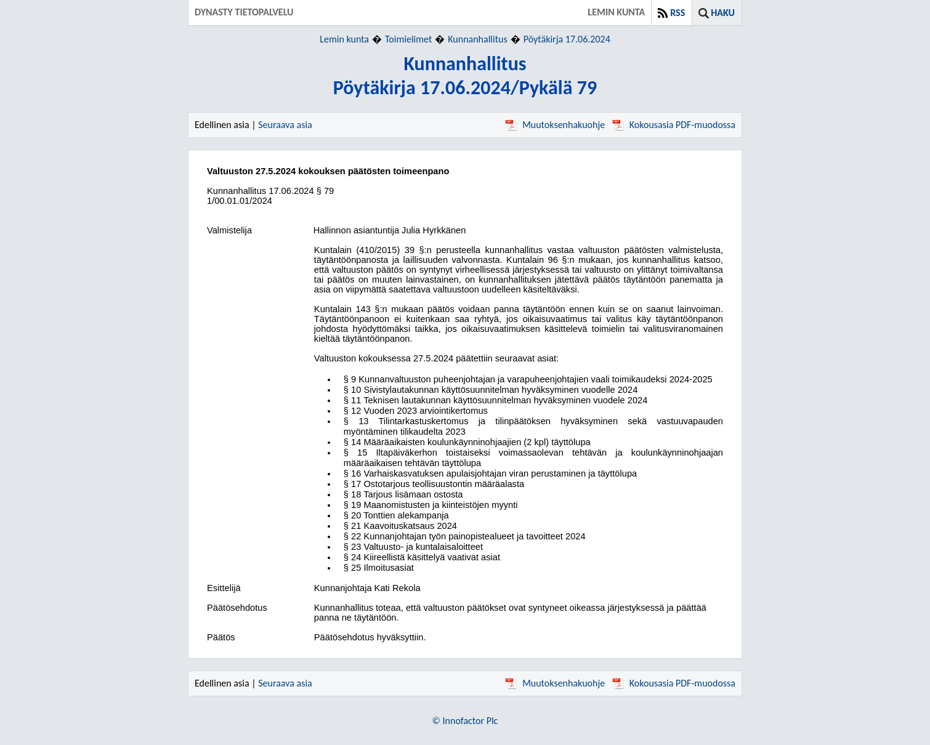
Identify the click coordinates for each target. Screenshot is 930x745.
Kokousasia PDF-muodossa (673, 125)
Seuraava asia (285, 125)
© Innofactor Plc (465, 721)
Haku (723, 12)
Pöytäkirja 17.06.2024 (567, 39)
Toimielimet (408, 39)
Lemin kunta (344, 39)
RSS (677, 12)
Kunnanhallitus (477, 39)
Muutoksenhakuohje (555, 125)
